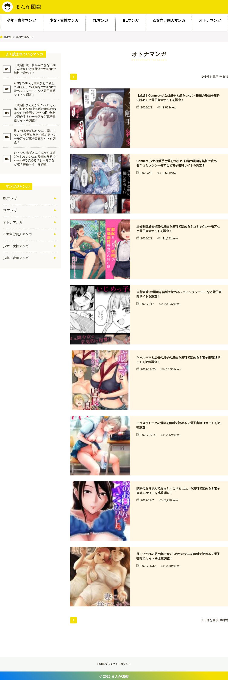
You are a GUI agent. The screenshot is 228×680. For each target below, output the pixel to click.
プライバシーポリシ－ (122, 664)
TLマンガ (100, 22)
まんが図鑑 (29, 7)
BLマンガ (131, 22)
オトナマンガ (210, 22)
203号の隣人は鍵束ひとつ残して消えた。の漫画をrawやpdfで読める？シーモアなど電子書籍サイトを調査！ (35, 90)
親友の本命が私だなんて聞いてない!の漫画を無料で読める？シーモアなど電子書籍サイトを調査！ (35, 138)
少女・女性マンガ (63, 22)
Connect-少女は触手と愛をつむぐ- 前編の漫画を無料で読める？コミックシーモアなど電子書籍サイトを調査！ (178, 169)
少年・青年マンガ (21, 22)
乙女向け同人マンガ (169, 22)
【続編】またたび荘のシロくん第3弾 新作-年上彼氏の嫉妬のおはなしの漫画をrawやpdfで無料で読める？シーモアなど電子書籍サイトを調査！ (35, 114)
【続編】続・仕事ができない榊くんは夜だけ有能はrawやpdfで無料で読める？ (35, 70)
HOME (8, 38)
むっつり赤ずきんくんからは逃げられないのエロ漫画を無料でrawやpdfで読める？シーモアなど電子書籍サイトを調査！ (35, 160)
